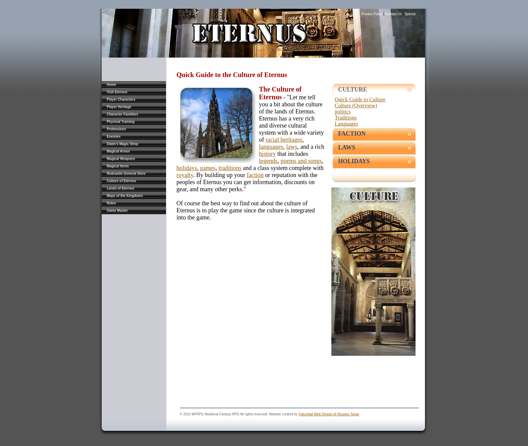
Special (410, 14)
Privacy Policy (372, 14)
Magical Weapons (121, 159)
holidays (186, 168)
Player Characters (121, 99)
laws (291, 146)
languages (271, 146)
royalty (184, 175)
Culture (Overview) (356, 105)
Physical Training (120, 122)
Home (111, 85)
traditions (230, 168)
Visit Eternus (117, 92)
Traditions (346, 118)
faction (255, 175)
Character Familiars (122, 114)
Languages (346, 124)
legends (268, 161)
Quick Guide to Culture (360, 99)
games (208, 168)
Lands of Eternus (120, 188)
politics (343, 111)
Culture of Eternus (121, 181)
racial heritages (284, 139)
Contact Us (393, 14)
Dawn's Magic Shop (122, 144)
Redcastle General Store (126, 173)
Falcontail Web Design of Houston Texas (329, 414)
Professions (116, 129)
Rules (111, 203)
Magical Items (118, 166)
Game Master (117, 210)
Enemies (114, 136)
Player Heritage (119, 107)
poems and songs (301, 161)
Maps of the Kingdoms (125, 196)
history (267, 153)
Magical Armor (118, 151)
